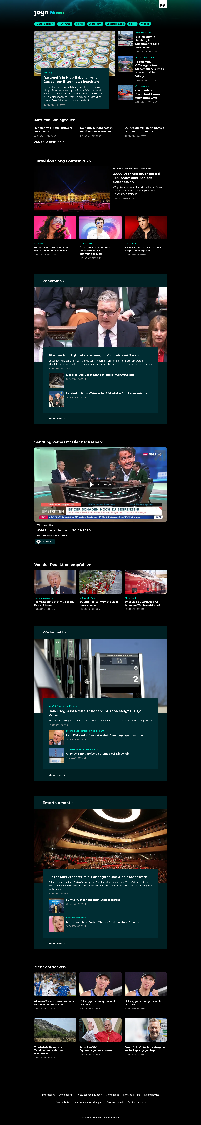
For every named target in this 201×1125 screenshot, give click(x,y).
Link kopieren (45, 542)
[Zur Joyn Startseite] (163, 4)
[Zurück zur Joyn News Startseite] (49, 13)
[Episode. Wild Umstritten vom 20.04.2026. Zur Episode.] (100, 492)
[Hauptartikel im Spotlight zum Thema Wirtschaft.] (54, 632)
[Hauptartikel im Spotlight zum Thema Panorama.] (54, 281)
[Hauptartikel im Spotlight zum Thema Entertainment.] (58, 802)
